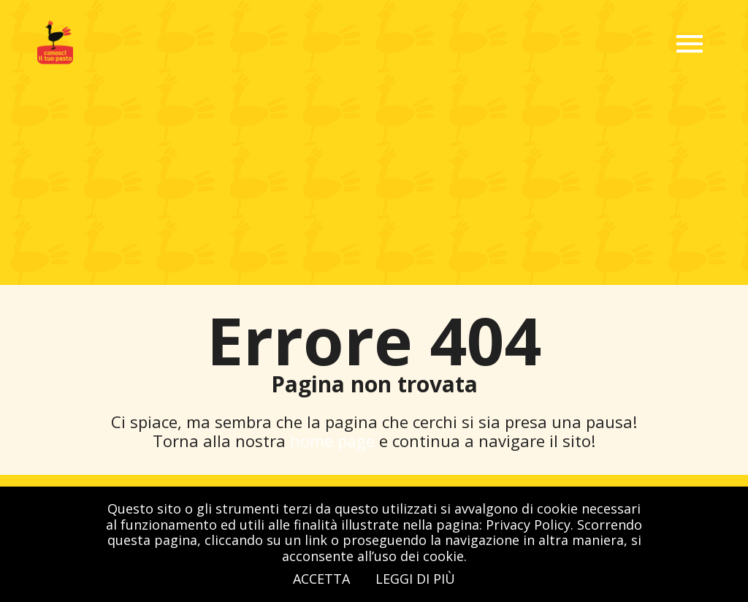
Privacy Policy (528, 524)
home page (334, 441)
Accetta (321, 578)
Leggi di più (415, 578)
